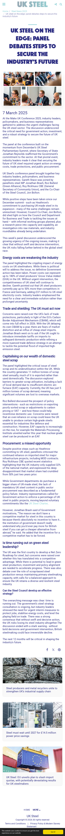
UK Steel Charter (38, 503)
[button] (4, 4)
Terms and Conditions (15, 823)
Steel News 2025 (19, 11)
